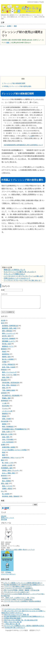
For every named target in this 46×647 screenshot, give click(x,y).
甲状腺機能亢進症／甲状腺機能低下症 (14, 431)
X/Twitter (8, 575)
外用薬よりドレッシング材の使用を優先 (16, 86)
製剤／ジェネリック (8, 336)
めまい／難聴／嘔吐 (8, 475)
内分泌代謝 (4, 424)
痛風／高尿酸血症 (8, 429)
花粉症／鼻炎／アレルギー (10, 473)
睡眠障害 (5, 416)
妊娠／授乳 (5, 439)
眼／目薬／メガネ (8, 465)
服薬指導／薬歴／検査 (9, 331)
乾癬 (3, 455)
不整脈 (4, 364)
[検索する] (17, 507)
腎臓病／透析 (6, 400)
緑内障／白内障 (7, 468)
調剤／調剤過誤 (7, 333)
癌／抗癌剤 (5, 496)
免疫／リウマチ (7, 488)
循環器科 (4, 351)
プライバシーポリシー (8, 576)
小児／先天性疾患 (8, 444)
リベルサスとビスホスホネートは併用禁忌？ (18, 591)
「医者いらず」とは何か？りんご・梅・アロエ (19, 600)
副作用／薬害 (6, 338)
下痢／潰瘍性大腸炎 (8, 393)
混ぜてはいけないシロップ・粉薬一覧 (16, 617)
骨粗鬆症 (5, 481)
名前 (2, 290)
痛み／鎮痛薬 (6, 483)
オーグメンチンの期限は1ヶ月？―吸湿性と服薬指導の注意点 (24, 628)
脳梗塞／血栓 (6, 359)
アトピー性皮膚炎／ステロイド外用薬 (14, 452)
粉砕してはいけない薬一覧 (13, 624)
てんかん (5, 411)
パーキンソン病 (7, 413)
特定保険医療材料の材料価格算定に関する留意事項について (23, 145)
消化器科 (4, 382)
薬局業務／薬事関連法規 (10, 328)
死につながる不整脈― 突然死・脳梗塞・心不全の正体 (21, 592)
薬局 (2, 325)
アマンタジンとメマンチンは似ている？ (16, 594)
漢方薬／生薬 (6, 346)
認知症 (4, 418)
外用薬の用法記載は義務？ (13, 621)
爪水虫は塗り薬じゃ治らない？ (15, 630)
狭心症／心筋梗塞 (8, 362)
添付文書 (4, 522)
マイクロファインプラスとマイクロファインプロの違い (22, 611)
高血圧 (4, 354)
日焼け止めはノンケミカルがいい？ (17, 278)
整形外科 (4, 478)
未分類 (3, 323)
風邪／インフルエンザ (9, 374)
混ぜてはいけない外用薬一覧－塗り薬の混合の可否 (20, 622)
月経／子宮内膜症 (8, 442)
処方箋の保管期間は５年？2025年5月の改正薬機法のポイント (24, 587)
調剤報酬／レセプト (8, 343)
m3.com (3, 518)
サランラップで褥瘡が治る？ (14, 274)
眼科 (2, 462)
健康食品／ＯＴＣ (8, 349)
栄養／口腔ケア (7, 434)
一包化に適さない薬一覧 (12, 626)
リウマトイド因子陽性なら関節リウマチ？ (18, 589)
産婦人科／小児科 (7, 436)
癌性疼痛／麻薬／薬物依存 (10, 499)
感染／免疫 (4, 486)
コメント (4, 294)
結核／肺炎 (5, 380)
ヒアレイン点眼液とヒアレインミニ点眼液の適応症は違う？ (22, 585)
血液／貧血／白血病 (8, 369)
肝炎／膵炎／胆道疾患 (9, 387)
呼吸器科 (4, 372)
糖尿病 (4, 426)
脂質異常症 (5, 356)
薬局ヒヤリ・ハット (7, 520)
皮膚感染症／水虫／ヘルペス (11, 460)
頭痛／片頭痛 (6, 421)
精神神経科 (4, 403)
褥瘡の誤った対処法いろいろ (14, 270)
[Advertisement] (23, 60)
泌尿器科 (4, 395)
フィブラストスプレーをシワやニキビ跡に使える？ (23, 280)
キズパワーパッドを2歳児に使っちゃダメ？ (20, 272)
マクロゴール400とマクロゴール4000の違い (18, 602)
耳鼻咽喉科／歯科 (7, 470)
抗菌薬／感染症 (7, 491)
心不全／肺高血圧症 (8, 367)
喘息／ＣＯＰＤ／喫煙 (9, 377)
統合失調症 (5, 408)
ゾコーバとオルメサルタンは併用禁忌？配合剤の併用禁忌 (22, 604)
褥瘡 (7, 42)
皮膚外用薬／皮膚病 (8, 449)
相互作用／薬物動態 (8, 341)
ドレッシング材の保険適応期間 (13, 83)
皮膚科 (3, 447)
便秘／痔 (5, 390)
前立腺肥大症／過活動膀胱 (10, 398)
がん (2, 493)
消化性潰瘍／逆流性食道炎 (10, 385)
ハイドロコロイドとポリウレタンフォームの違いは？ (23, 276)
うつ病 (4, 405)
